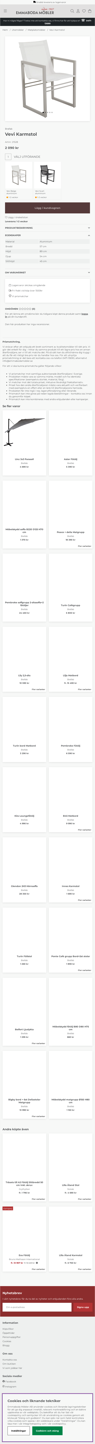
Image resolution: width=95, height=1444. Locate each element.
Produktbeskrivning (19, 227)
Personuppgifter (12, 1337)
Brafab (8, 128)
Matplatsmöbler (36, 29)
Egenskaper (13, 235)
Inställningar (18, 1430)
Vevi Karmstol (57, 29)
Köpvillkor (8, 1328)
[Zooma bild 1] (47, 79)
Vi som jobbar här (12, 1368)
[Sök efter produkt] (72, 11)
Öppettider (9, 1333)
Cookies (7, 1341)
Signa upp (83, 1307)
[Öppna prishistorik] (37, 1263)
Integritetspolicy (32, 1423)
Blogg (6, 1345)
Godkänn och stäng (47, 1430)
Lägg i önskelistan (16, 217)
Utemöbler (18, 29)
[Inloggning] (78, 11)
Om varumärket (15, 272)
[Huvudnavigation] (5, 11)
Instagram (10, 1386)
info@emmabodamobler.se (18, 361)
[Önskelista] (84, 11)
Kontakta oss (10, 1359)
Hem (5, 29)
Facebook (10, 1381)
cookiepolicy (59, 1423)
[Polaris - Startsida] (35, 11)
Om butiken (9, 1363)
